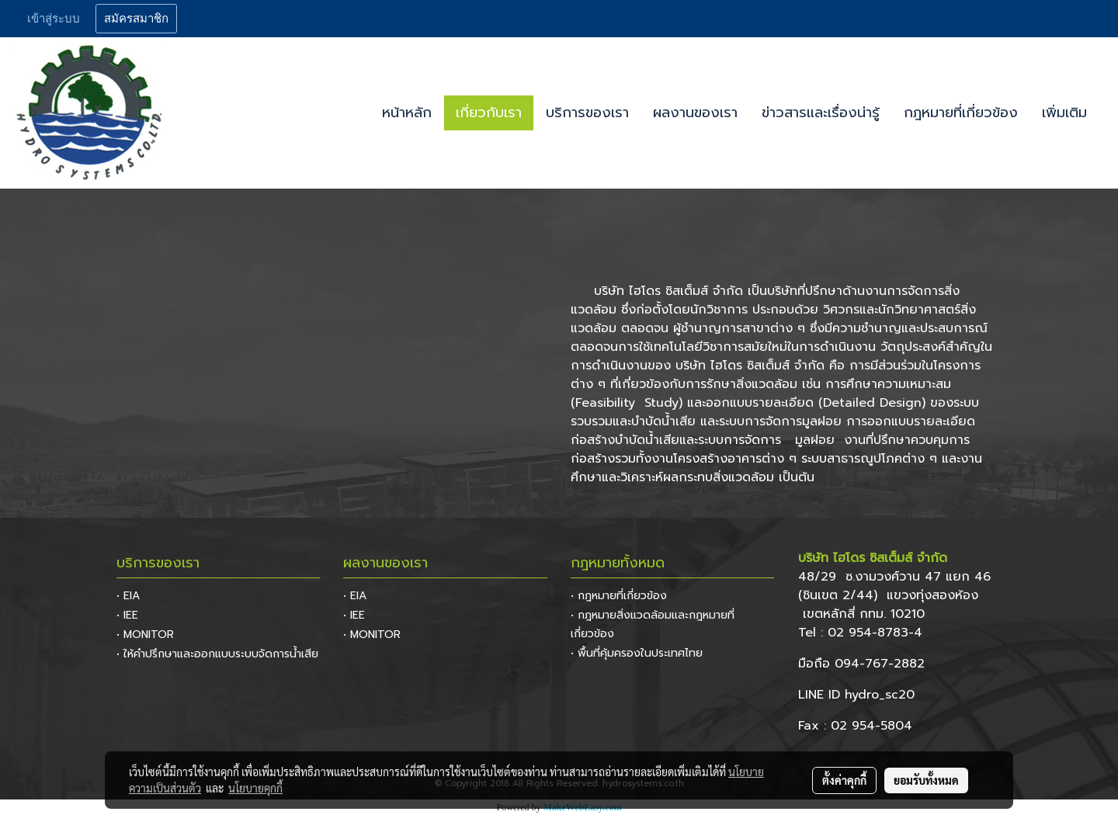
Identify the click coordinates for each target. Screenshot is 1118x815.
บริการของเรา (587, 112)
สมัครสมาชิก (136, 19)
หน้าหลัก (407, 112)
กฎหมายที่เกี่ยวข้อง (961, 112)
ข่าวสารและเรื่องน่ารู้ (821, 112)
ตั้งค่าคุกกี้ (844, 780)
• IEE (127, 615)
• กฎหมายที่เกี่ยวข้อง (619, 596)
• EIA (128, 596)
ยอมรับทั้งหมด (926, 780)
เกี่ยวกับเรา (489, 112)
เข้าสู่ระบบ (53, 19)
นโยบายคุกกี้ (255, 788)
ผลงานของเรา (695, 112)
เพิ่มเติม (1064, 112)
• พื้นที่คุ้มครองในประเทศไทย (637, 653)
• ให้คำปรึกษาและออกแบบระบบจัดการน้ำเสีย (217, 654)
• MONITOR (145, 634)
